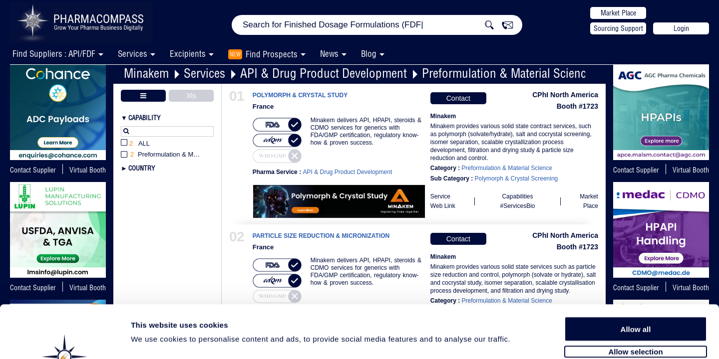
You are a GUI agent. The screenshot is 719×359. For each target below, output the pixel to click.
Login (681, 28)
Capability (144, 118)
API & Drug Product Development (323, 73)
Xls (191, 96)
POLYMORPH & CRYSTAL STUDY (300, 95)
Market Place (618, 12)
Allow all (636, 275)
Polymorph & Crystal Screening (516, 178)
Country (141, 168)
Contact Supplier (33, 170)
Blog (368, 53)
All (135, 144)
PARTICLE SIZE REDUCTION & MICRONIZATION (321, 236)
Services (204, 73)
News (329, 53)
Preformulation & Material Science (507, 73)
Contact (458, 98)
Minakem (146, 73)
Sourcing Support (618, 28)
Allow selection (635, 298)
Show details (524, 340)
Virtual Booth (87, 170)
